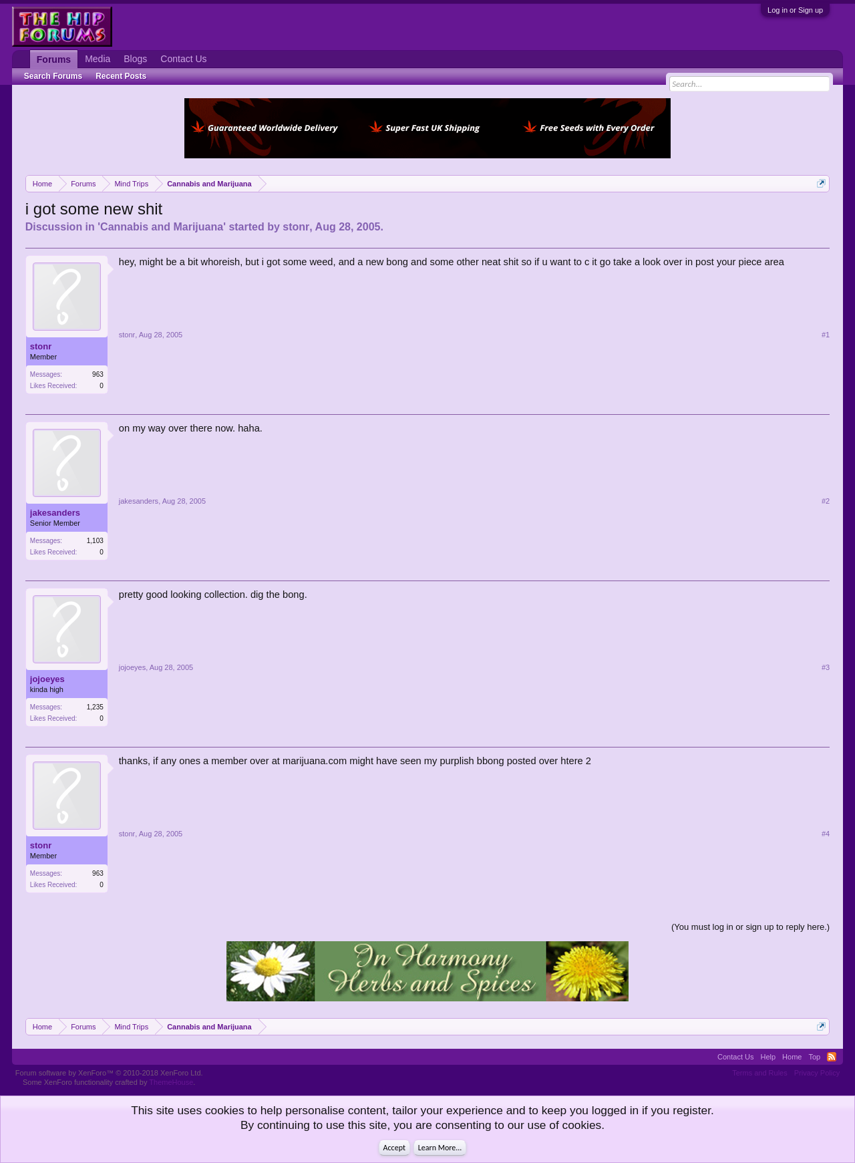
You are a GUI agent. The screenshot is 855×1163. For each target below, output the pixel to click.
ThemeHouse (171, 1082)
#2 (826, 501)
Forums (54, 59)
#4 (826, 834)
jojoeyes (47, 679)
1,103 (95, 540)
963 (98, 374)
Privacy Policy (817, 1073)
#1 (826, 335)
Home (792, 1057)
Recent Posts (121, 76)
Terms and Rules (760, 1073)
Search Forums (53, 76)
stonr (296, 226)
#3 (826, 667)
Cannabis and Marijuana (161, 226)
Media (97, 58)
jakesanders (55, 513)
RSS (831, 1056)
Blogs (135, 58)
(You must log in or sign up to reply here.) (750, 927)
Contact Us (183, 58)
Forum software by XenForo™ (109, 1073)
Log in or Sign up (795, 10)
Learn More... (440, 1147)
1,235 (95, 707)
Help (768, 1057)
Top (814, 1057)
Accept (394, 1147)
